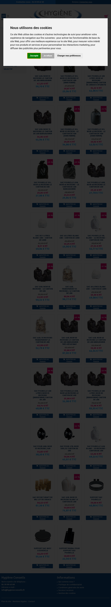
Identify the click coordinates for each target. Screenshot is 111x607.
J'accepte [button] (34, 56)
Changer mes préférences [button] (69, 56)
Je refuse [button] (48, 56)
